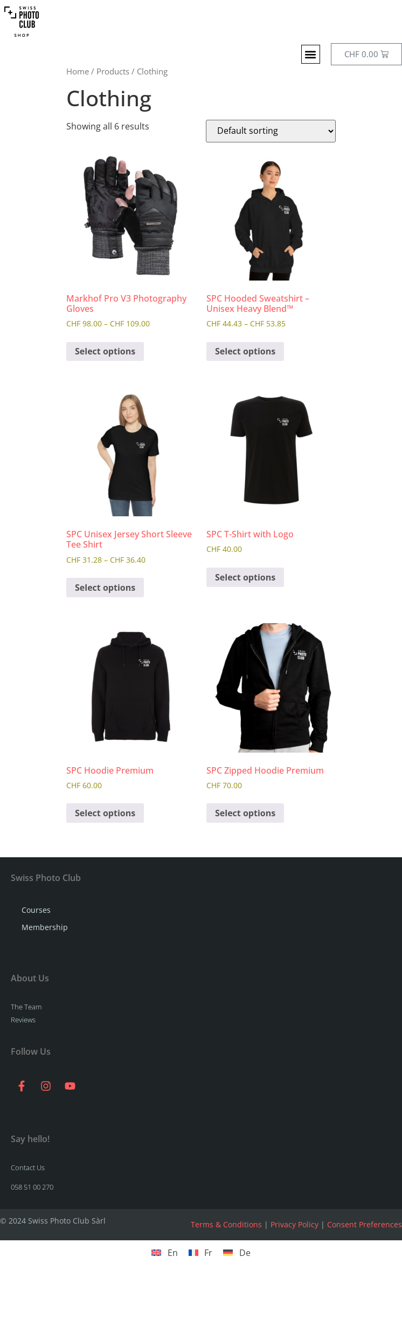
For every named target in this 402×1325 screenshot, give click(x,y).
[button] (310, 54)
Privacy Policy (294, 1224)
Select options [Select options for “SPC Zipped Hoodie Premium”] (245, 813)
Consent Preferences (364, 1224)
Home (77, 71)
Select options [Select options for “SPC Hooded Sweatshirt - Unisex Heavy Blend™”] (245, 351)
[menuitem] (164, 1252)
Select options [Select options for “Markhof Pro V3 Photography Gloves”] (105, 351)
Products (112, 71)
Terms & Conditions (226, 1224)
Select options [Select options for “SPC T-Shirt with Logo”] (245, 577)
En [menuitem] (173, 1253)
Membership (45, 927)
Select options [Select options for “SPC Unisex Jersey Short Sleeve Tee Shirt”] (105, 587)
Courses (36, 910)
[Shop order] (271, 131)
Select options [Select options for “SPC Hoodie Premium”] (105, 813)
